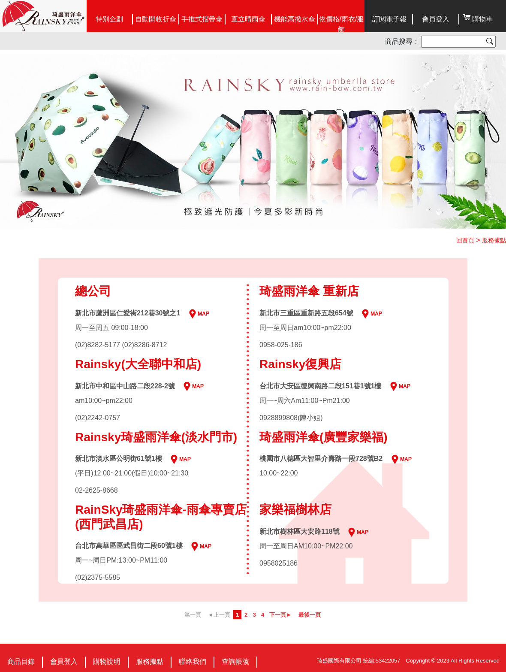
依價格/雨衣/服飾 (341, 24)
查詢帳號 (235, 661)
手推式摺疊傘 (202, 19)
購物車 (482, 19)
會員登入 (435, 19)
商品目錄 (21, 661)
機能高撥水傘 (294, 19)
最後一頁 (309, 614)
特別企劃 (109, 19)
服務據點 (494, 240)
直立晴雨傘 (248, 19)
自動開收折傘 (155, 19)
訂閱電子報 (389, 19)
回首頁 (465, 240)
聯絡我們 (192, 661)
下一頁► (280, 614)
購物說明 (106, 661)
